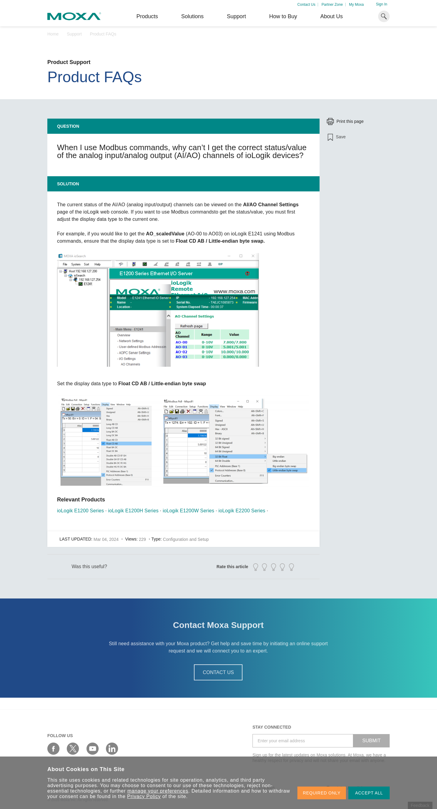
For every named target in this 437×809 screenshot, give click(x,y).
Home (53, 34)
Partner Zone (332, 4)
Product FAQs (103, 34)
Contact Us (306, 4)
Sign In (381, 4)
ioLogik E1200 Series (80, 510)
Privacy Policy (144, 796)
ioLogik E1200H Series (133, 510)
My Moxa (356, 4)
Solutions (192, 16)
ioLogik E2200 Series (241, 510)
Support (236, 16)
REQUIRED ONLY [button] (321, 792)
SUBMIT (371, 740)
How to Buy (283, 16)
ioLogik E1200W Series (188, 510)
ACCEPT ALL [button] (369, 792)
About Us (331, 16)
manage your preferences (157, 791)
